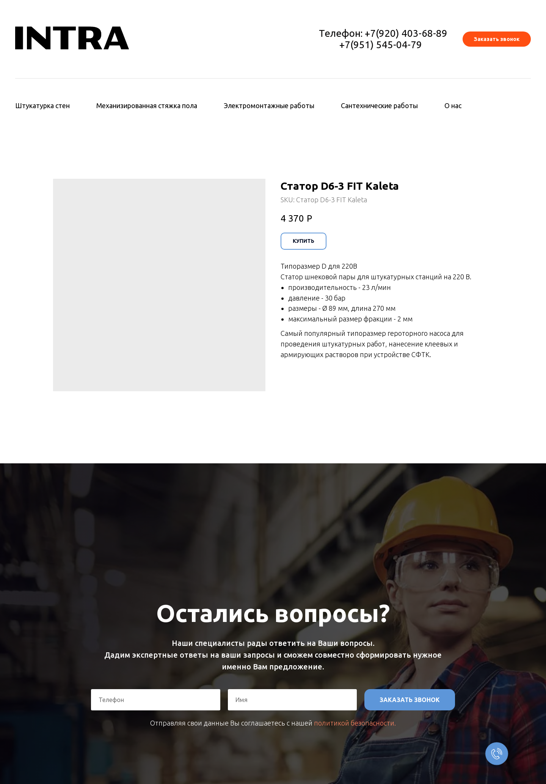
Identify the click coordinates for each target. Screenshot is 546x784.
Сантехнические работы (379, 105)
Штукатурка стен (42, 105)
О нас (452, 105)
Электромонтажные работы (269, 105)
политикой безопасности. (355, 723)
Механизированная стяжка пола (146, 105)
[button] (497, 39)
